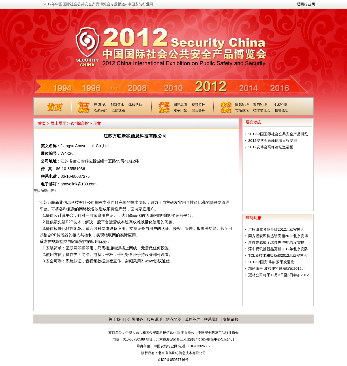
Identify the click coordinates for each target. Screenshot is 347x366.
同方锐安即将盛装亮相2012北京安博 (278, 236)
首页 (42, 123)
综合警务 (198, 110)
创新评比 (117, 105)
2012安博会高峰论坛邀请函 (270, 147)
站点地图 (172, 319)
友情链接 (231, 319)
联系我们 (212, 319)
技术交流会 (261, 110)
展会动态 (253, 122)
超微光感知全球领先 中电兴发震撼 (276, 242)
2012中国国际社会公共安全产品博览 (278, 134)
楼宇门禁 (180, 110)
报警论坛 (281, 110)
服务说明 (154, 319)
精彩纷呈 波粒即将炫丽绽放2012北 (276, 268)
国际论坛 (242, 105)
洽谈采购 (100, 110)
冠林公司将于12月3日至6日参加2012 (278, 275)
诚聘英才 (192, 319)
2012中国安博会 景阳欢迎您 (271, 262)
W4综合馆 (80, 123)
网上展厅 (58, 123)
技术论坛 (280, 105)
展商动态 (253, 217)
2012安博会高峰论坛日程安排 (272, 140)
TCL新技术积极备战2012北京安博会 (277, 255)
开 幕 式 (100, 105)
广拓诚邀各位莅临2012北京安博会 (276, 229)
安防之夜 (118, 110)
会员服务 (135, 319)
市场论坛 (242, 110)
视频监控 (198, 105)
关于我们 (116, 319)
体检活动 (135, 105)
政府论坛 (260, 105)
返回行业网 (306, 4)
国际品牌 (180, 105)
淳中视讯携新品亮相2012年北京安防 (278, 249)
